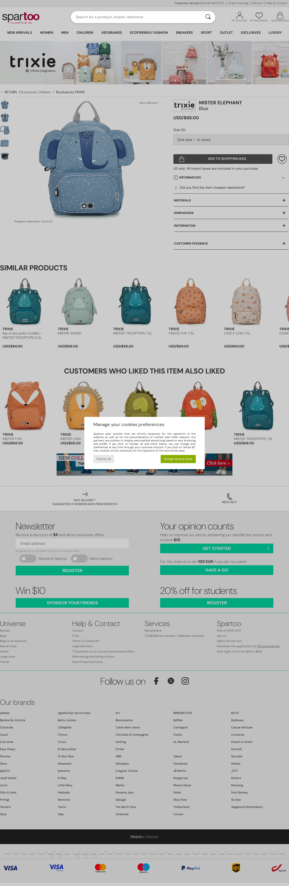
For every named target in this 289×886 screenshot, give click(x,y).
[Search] (208, 17)
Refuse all (104, 459)
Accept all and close (178, 459)
